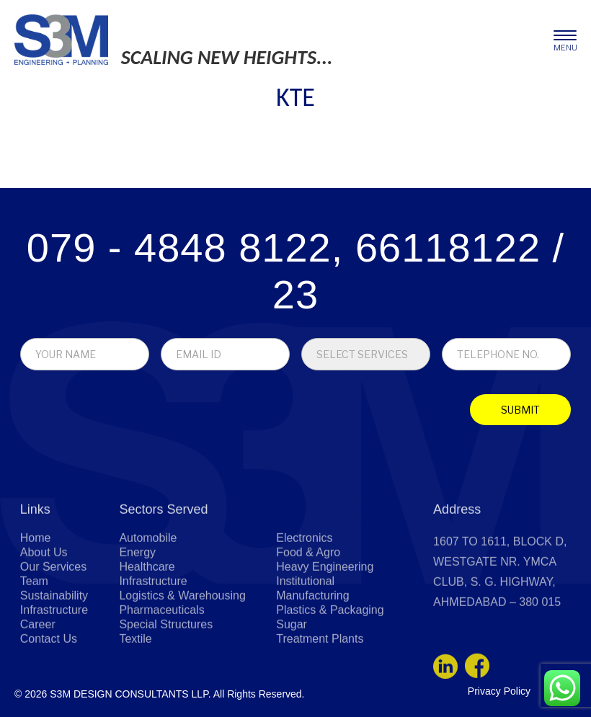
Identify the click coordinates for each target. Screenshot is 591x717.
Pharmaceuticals (161, 672)
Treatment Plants (319, 701)
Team (34, 643)
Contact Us (48, 701)
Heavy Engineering (324, 629)
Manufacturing (312, 657)
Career (37, 686)
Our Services (53, 629)
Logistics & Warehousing (182, 657)
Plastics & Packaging (329, 672)
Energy (137, 614)
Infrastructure (54, 672)
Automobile (148, 600)
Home (35, 600)
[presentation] (124, 413)
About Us (44, 614)
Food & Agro (308, 614)
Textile (135, 701)
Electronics (304, 600)
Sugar (291, 686)
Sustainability (54, 657)
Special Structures (166, 686)
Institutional (305, 643)
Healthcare (146, 629)
